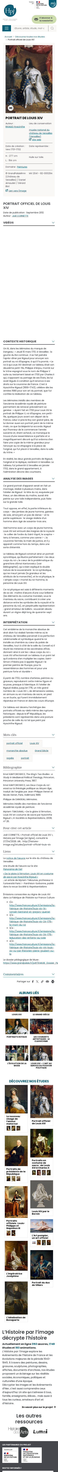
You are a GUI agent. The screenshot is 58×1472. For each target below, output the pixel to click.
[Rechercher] (30, 28)
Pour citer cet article (17, 828)
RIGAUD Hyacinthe (15, 126)
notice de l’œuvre (15, 858)
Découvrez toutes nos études (30, 36)
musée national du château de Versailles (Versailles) (40, 133)
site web (36, 139)
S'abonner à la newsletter (46, 19)
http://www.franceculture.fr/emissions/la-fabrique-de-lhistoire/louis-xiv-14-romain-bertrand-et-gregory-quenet (32, 908)
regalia (10, 758)
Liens (7, 851)
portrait (25, 758)
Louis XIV (34, 743)
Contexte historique (19, 341)
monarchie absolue (17, 750)
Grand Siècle (41, 750)
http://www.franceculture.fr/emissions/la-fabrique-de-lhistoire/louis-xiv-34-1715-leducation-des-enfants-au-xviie (32, 934)
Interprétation (15, 622)
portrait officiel (14, 743)
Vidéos (8, 222)
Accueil (8, 36)
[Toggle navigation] (6, 28)
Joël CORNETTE (20, 215)
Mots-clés (9, 735)
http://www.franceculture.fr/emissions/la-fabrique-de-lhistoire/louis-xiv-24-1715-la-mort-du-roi (32, 921)
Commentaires (13, 974)
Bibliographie (12, 767)
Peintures (22, 166)
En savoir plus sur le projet (37, 1407)
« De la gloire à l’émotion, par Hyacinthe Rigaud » (28, 875)
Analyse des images (18, 478)
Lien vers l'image (17, 190)
